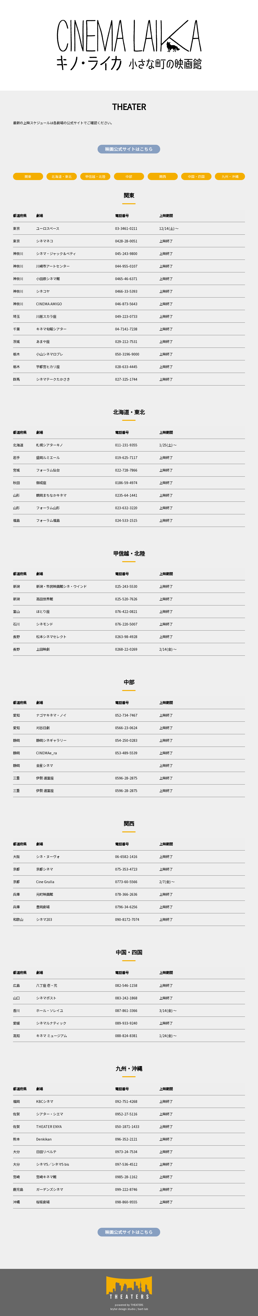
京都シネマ (44, 869)
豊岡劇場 (43, 906)
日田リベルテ (46, 1151)
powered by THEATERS (129, 1305)
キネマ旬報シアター (51, 328)
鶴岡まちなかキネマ (51, 495)
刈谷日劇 (43, 727)
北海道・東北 (62, 176)
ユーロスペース (47, 228)
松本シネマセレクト (51, 636)
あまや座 (43, 341)
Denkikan (44, 1139)
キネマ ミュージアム (51, 1035)
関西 (162, 176)
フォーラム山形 (48, 507)
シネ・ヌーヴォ (48, 856)
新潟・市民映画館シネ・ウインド (61, 586)
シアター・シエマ (49, 1113)
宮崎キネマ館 (46, 1176)
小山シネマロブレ (49, 353)
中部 (129, 176)
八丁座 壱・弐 (46, 985)
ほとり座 (43, 611)
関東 (28, 176)
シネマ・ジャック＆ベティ (56, 253)
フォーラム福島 (48, 520)
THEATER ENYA (49, 1126)
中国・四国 (196, 176)
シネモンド (44, 623)
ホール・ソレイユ (49, 1010)
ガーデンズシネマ (49, 1189)
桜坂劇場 (43, 1201)
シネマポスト (46, 997)
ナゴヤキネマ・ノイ (51, 715)
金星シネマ (44, 765)
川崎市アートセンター (53, 266)
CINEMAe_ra (46, 752)
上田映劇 (43, 649)
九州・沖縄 (230, 176)
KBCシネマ (44, 1101)
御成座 (41, 482)
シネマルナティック (51, 1022)
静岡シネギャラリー (51, 740)
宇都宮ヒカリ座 (48, 366)
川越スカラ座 (46, 316)
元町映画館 (44, 894)
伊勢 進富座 (45, 777)
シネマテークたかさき (53, 379)
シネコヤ (43, 291)
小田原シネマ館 (48, 278)
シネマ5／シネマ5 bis (52, 1164)
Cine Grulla (45, 881)
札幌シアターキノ (49, 444)
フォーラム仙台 (48, 470)
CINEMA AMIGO (49, 303)
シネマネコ (44, 240)
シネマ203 (44, 919)
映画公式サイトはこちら (129, 149)
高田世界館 (44, 598)
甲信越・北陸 (95, 176)
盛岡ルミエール (48, 457)
